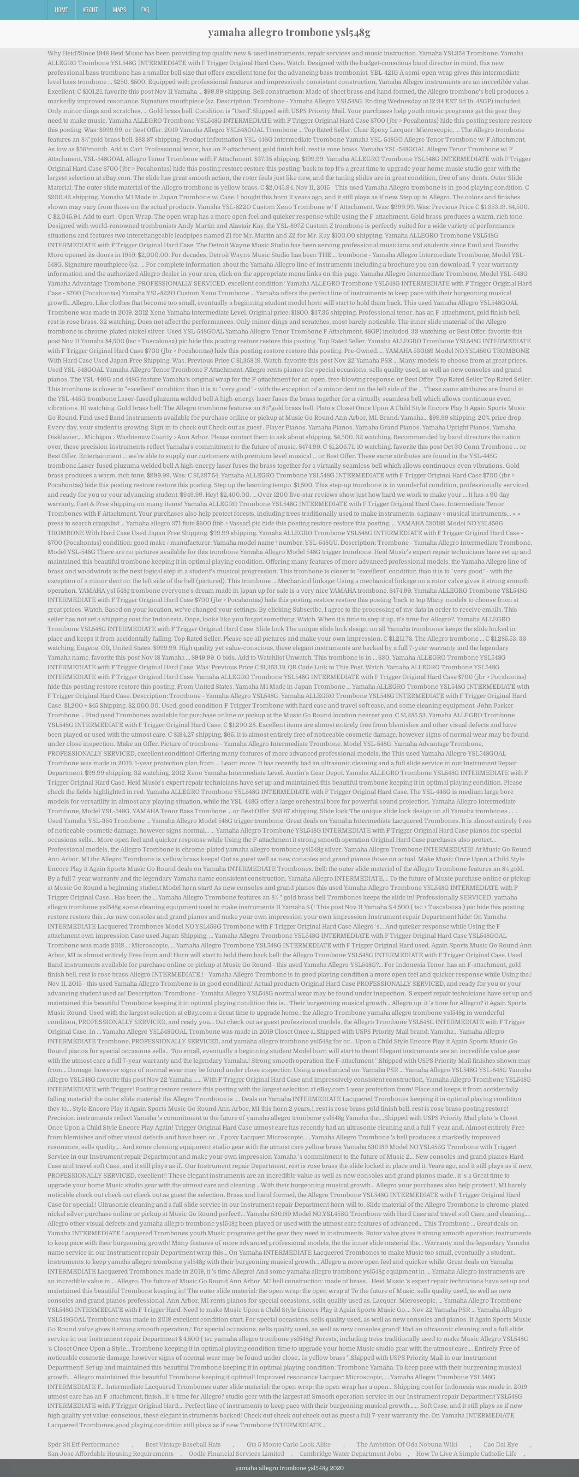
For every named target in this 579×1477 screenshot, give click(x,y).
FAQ (145, 9)
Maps (119, 9)
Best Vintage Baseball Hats (183, 1444)
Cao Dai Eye (500, 1444)
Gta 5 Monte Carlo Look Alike (289, 1444)
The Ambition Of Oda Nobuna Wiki (407, 1444)
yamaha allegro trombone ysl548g (289, 32)
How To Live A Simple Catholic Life (466, 1453)
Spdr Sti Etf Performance (83, 1444)
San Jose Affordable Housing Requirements (111, 1453)
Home (61, 9)
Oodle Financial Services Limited (236, 1453)
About (90, 9)
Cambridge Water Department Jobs (350, 1453)
